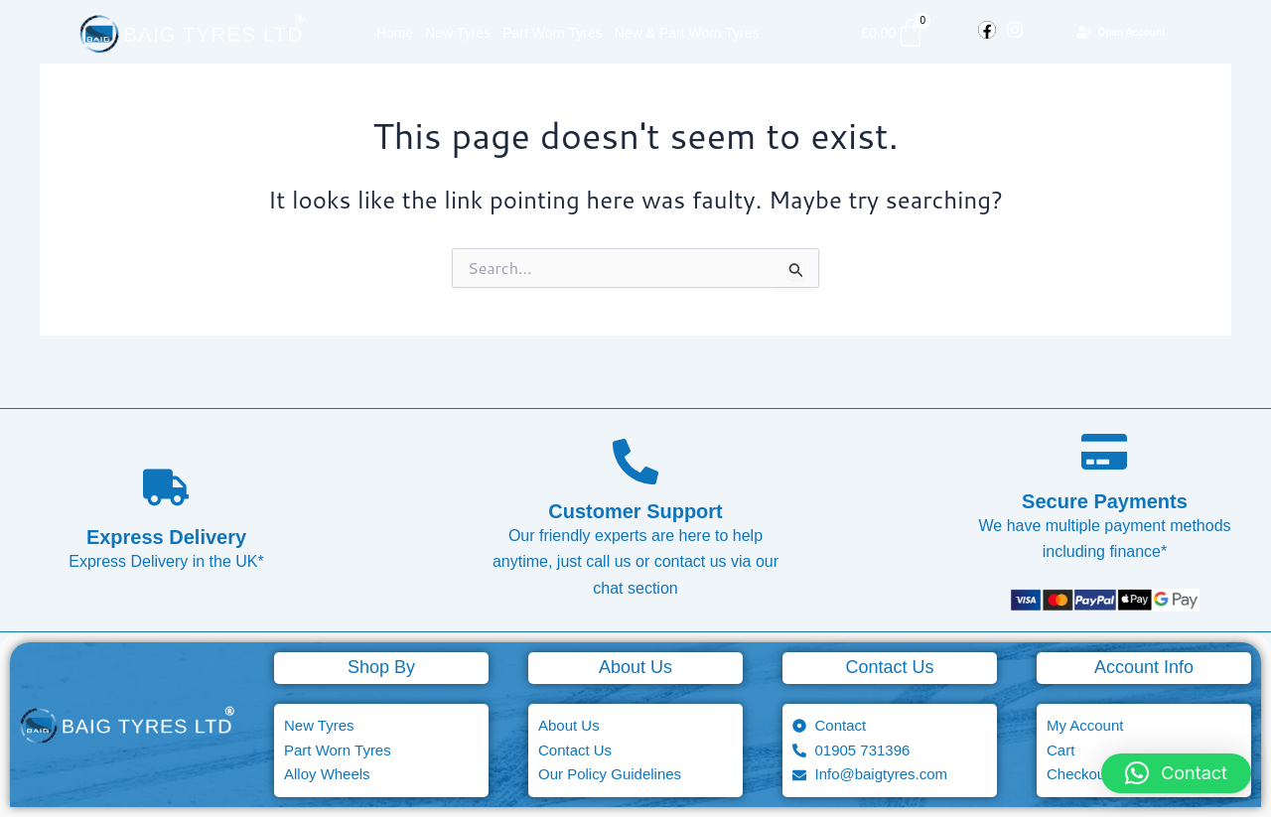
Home (394, 33)
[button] (1176, 773)
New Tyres (458, 33)
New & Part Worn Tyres (687, 33)
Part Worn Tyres (552, 33)
